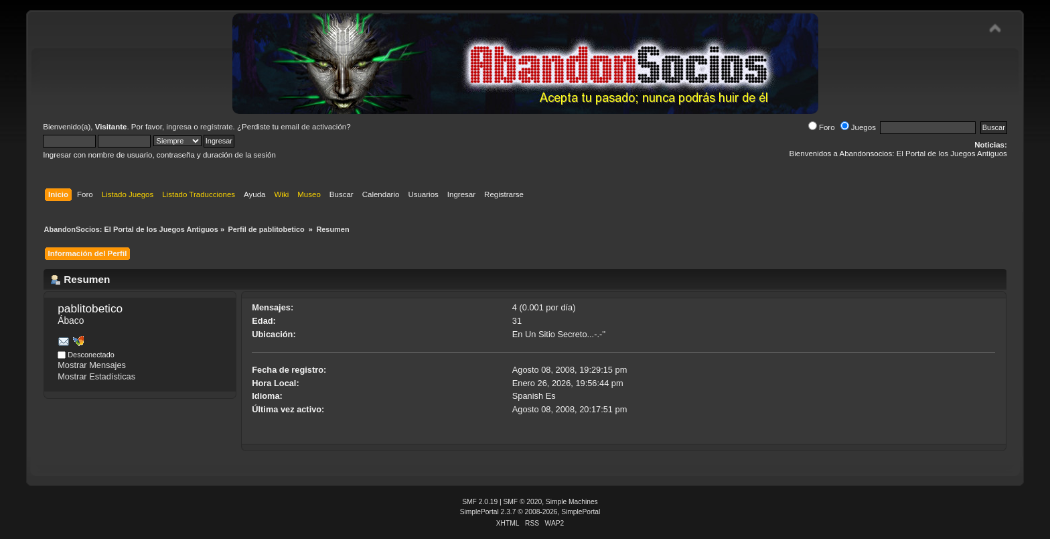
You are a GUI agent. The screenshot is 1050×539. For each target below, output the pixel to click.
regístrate (216, 127)
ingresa (179, 127)
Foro (821, 127)
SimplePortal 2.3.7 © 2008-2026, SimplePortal (530, 512)
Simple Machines (572, 501)
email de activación (313, 127)
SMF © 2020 (523, 501)
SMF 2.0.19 (480, 501)
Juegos (858, 127)
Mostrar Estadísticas (96, 376)
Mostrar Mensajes (92, 365)
